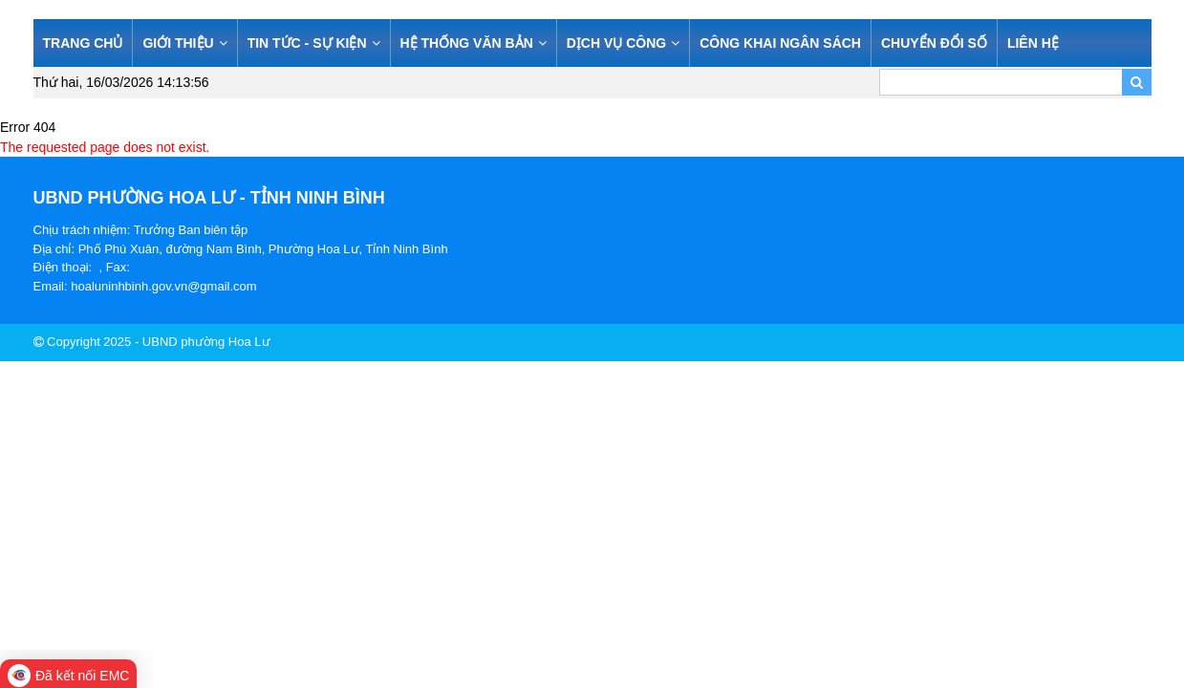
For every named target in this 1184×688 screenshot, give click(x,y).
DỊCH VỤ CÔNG (623, 43)
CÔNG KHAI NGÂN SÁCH (780, 43)
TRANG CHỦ (83, 43)
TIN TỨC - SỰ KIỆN (314, 43)
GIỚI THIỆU (184, 43)
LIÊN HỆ (1033, 43)
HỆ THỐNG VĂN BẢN (473, 43)
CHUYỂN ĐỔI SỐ (934, 43)
